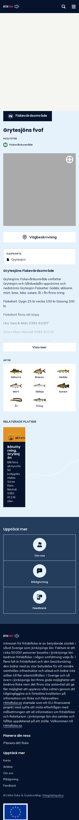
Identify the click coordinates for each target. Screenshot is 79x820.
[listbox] (39, 189)
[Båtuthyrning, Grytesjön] (14, 467)
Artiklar (8, 767)
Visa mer (39, 347)
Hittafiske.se (12, 703)
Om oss (8, 773)
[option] (39, 189)
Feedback (9, 785)
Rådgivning (10, 779)
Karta (7, 760)
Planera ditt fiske (16, 743)
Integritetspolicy (53, 795)
